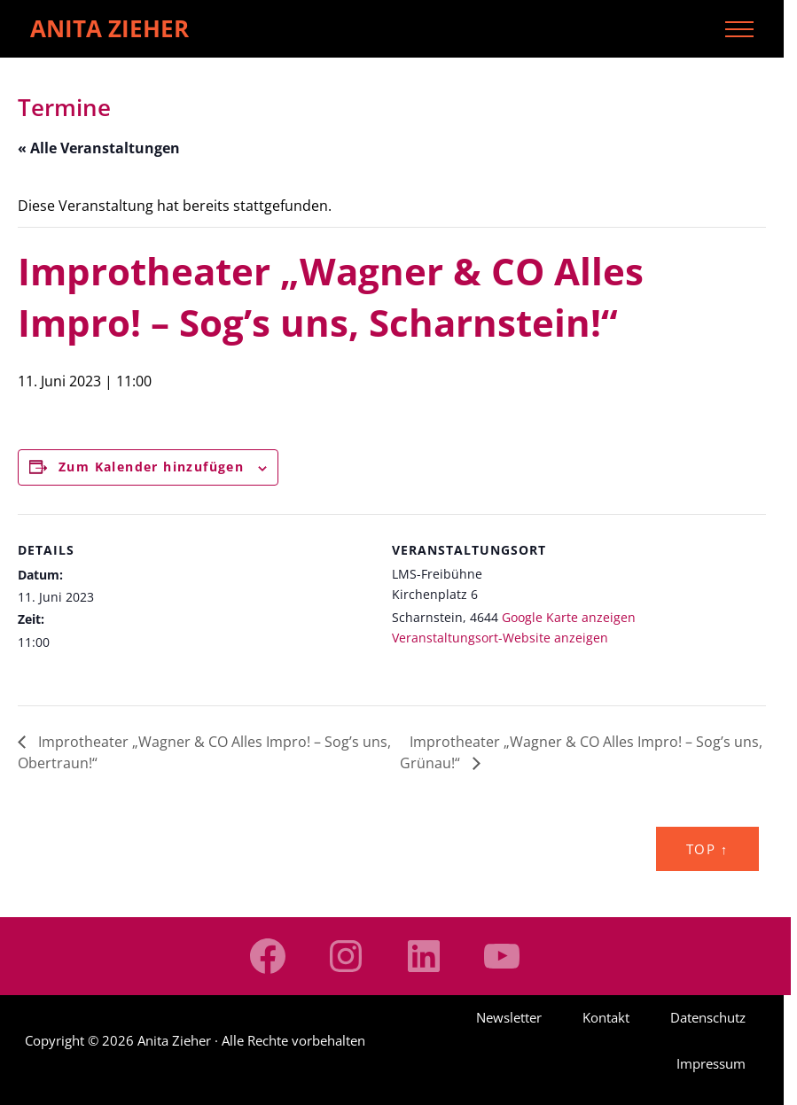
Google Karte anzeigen (569, 617)
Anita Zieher (109, 28)
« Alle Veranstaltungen (99, 148)
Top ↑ (707, 849)
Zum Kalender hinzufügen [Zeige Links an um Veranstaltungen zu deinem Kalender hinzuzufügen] (151, 466)
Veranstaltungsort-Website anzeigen (500, 637)
